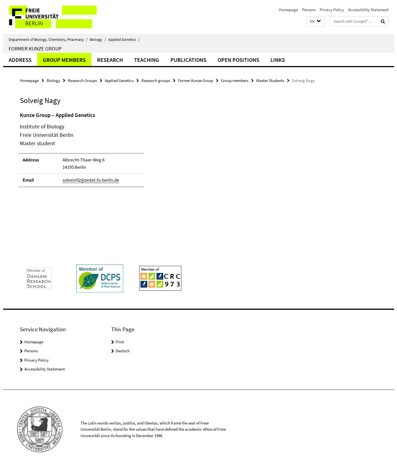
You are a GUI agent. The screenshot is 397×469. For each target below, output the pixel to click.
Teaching (146, 59)
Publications (188, 59)
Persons (308, 9)
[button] (315, 21)
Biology (98, 39)
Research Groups (82, 80)
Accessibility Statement (368, 9)
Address (20, 59)
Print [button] (120, 341)
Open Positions (238, 59)
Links (277, 59)
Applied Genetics (124, 39)
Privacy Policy (332, 9)
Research (110, 59)
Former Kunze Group (35, 48)
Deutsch (123, 350)
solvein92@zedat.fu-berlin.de (91, 180)
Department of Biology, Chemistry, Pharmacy (48, 39)
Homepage (288, 9)
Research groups (155, 80)
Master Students (270, 80)
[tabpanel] (122, 152)
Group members (64, 59)
